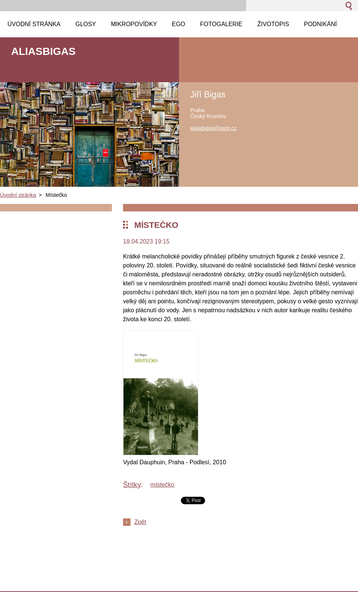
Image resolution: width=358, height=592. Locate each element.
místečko (162, 484)
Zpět (140, 522)
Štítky (132, 485)
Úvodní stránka (18, 195)
